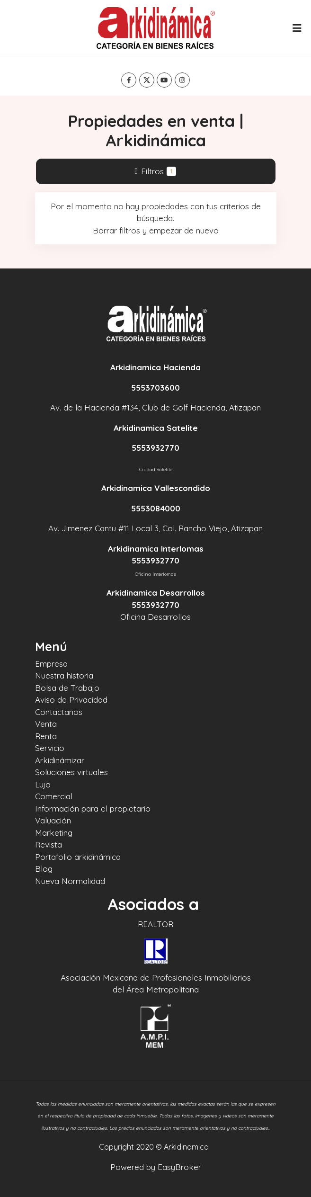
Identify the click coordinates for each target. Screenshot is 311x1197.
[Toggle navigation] (297, 28)
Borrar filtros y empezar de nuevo (156, 230)
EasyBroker (179, 1167)
